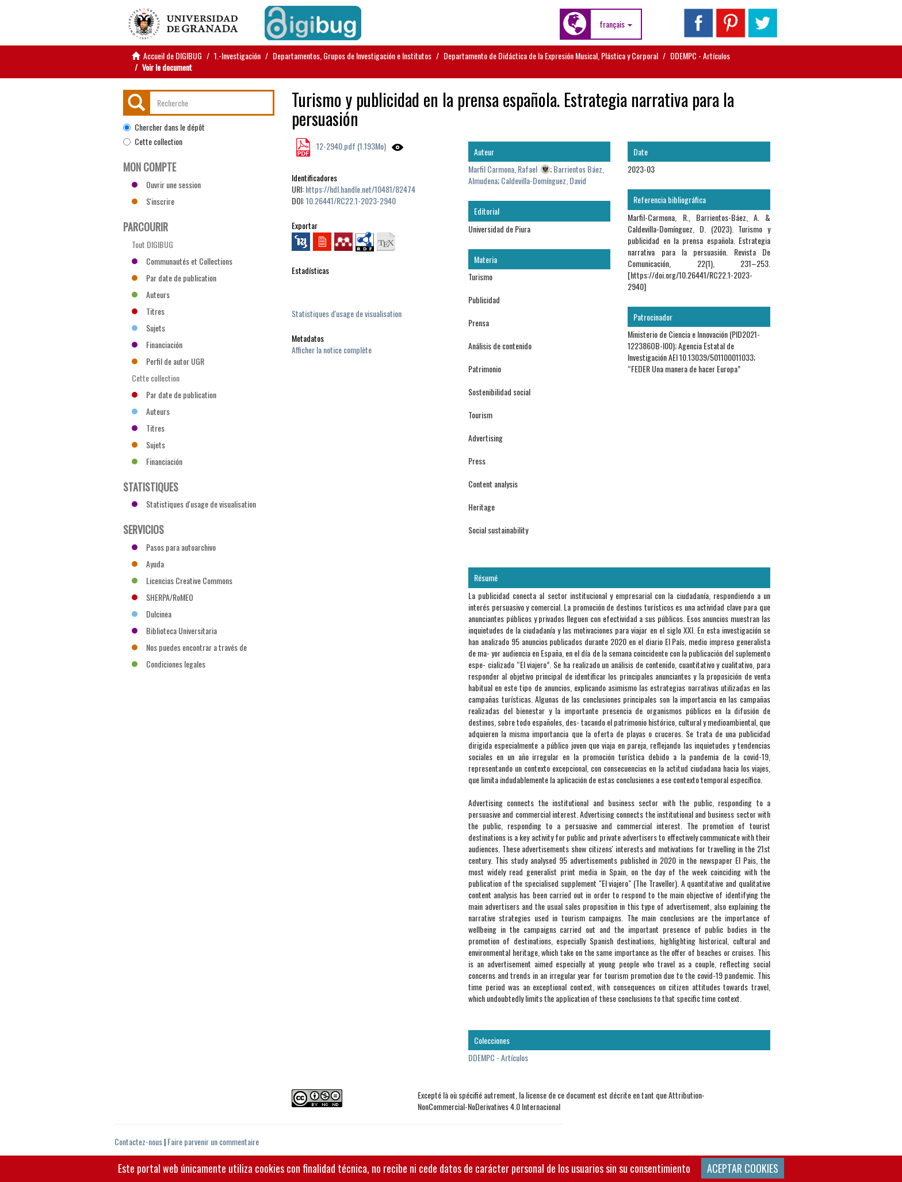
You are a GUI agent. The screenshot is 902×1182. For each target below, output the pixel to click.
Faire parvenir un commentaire (213, 1141)
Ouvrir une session (166, 184)
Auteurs (151, 294)
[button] (616, 24)
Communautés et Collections (182, 261)
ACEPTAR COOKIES (742, 1168)
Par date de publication (174, 278)
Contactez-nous (138, 1141)
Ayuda (148, 564)
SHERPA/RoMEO (162, 597)
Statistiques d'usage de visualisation (347, 313)
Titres (148, 311)
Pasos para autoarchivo (174, 547)
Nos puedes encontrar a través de (189, 647)
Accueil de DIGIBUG (172, 55)
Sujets (148, 328)
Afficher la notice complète (332, 350)
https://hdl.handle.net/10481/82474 (360, 189)
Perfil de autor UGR (168, 361)
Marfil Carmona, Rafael (502, 169)
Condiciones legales (168, 664)
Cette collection (152, 141)
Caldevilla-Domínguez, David (543, 180)
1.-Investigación (237, 55)
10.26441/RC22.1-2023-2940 (351, 201)
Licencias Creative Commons (182, 580)
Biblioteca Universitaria (174, 630)
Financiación (157, 344)
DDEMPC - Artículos (700, 55)
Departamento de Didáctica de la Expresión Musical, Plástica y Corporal (551, 55)
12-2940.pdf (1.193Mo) (350, 146)
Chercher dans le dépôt (164, 127)
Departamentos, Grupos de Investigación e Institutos (352, 55)
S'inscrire (153, 201)
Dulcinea (151, 614)
